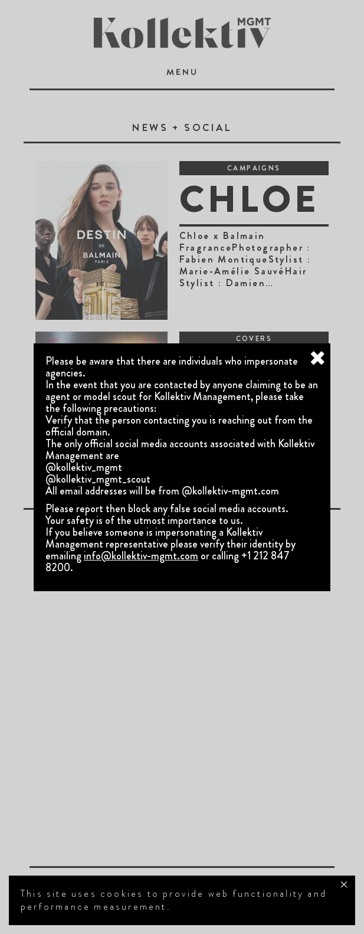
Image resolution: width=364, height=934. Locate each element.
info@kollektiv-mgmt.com (141, 555)
